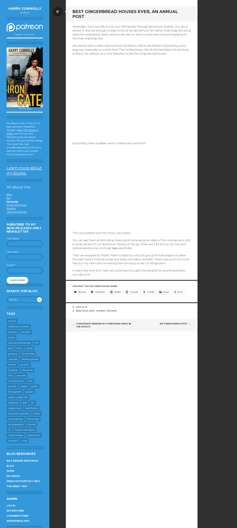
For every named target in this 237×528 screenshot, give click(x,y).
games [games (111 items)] (29, 348)
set (138, 244)
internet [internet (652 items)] (12, 364)
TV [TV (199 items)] (9, 430)
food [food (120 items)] (10, 348)
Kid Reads (13, 476)
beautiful (82, 311)
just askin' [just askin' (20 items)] (24, 364)
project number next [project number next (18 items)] (18, 397)
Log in (11, 505)
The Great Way (17, 486)
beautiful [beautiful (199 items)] (12, 332)
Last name (13, 251)
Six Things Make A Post (175, 323)
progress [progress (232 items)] (29, 392)
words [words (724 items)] (24, 440)
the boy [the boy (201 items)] (36, 413)
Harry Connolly (24, 9)
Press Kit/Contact (17, 205)
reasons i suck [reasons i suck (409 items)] (14, 408)
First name (13, 238)
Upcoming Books (17, 212)
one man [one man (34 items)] (12, 386)
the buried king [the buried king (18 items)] (15, 419)
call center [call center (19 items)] (25, 332)
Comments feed (18, 515)
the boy (100, 311)
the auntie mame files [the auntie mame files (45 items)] (18, 413)
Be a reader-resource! (22, 460)
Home (10, 470)
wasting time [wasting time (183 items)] (33, 435)
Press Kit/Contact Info (23, 481)
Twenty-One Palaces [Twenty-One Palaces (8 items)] (25, 430)
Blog (9, 194)
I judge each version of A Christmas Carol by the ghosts (101, 325)
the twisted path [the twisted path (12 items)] (16, 424)
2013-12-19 (81, 307)
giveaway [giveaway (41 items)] (12, 353)
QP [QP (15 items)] (32, 402)
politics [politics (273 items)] (34, 386)
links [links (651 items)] (10, 375)
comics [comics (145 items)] (11, 337)
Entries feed (15, 510)
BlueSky (11, 208)
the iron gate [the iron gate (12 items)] (33, 419)
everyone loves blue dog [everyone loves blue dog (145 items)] (19, 343)
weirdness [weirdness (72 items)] (12, 440)
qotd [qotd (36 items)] (25, 402)
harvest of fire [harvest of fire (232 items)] (28, 353)
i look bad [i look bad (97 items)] (12, 359)
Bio (8, 198)
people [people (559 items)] (24, 386)
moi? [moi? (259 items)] (30, 381)
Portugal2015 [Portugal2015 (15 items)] (14, 392)
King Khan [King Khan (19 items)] (13, 370)
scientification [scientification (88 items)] (31, 408)
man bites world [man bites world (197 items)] (16, 381)
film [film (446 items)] (37, 343)
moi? (92, 311)
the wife (111, 311)
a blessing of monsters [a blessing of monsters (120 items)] (18, 326)
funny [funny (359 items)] (19, 348)
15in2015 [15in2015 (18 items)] (12, 321)
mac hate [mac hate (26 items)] (21, 375)
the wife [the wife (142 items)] (32, 424)
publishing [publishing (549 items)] (13, 402)
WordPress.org (18, 520)
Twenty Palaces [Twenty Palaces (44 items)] (15, 435)
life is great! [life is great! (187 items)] (27, 370)
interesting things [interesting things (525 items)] (29, 359)
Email (11, 265)
